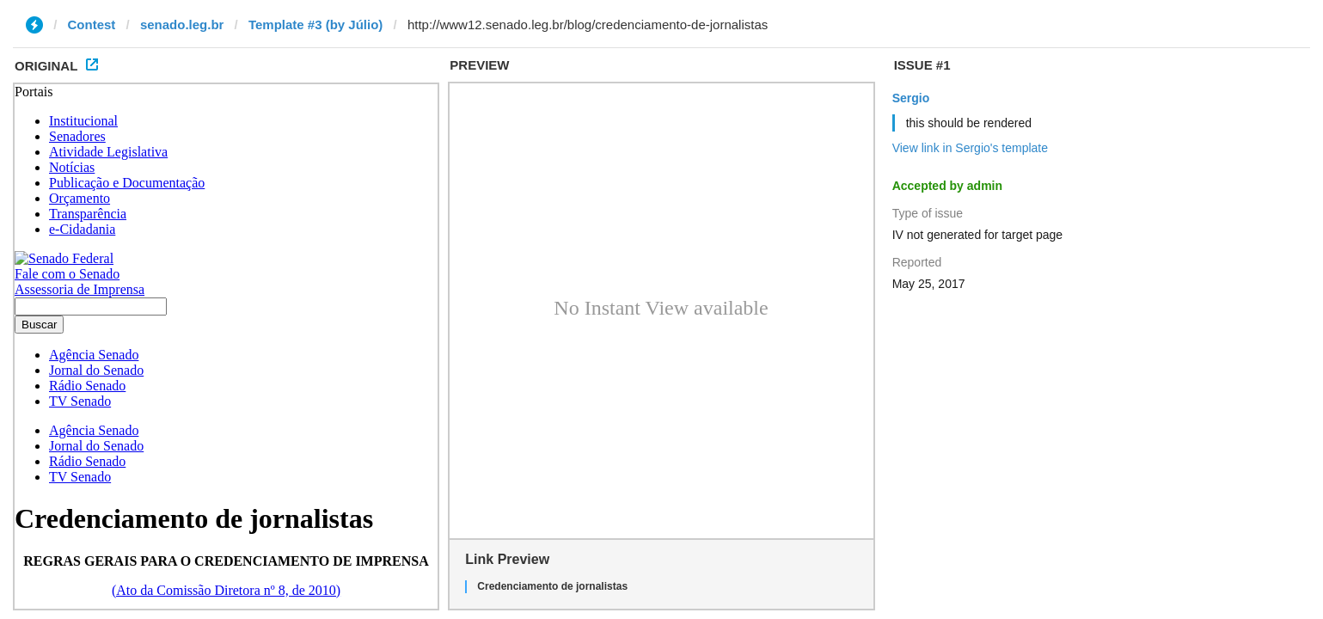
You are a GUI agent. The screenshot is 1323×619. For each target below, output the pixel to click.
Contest (92, 24)
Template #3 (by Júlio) (315, 24)
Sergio (911, 98)
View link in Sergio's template (970, 148)
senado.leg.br (182, 24)
